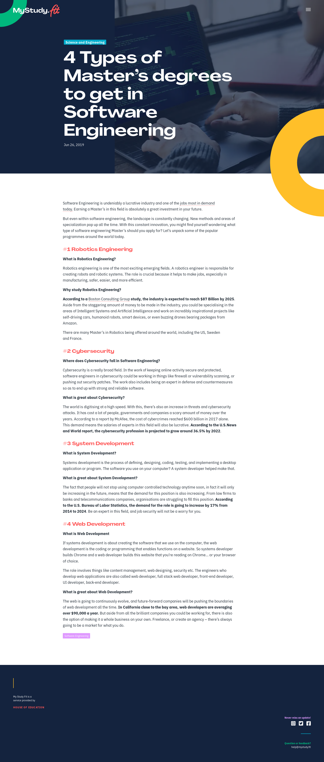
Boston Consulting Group (109, 298)
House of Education (29, 707)
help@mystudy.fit (301, 747)
